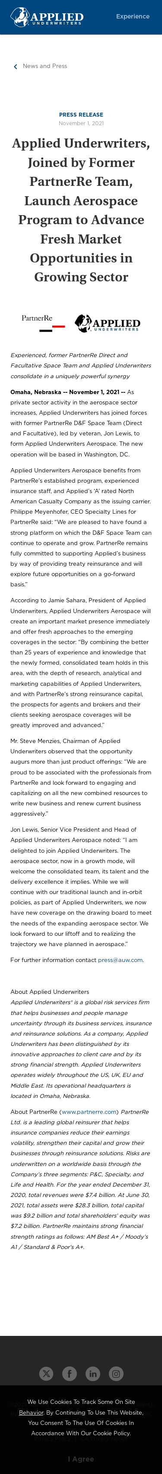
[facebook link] (69, 1373)
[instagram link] (116, 1373)
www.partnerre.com (89, 1112)
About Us (133, 120)
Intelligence (131, 51)
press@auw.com (120, 960)
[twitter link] (46, 1373)
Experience (132, 17)
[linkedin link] (93, 1373)
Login (140, 154)
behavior (31, 1413)
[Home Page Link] (59, 17)
